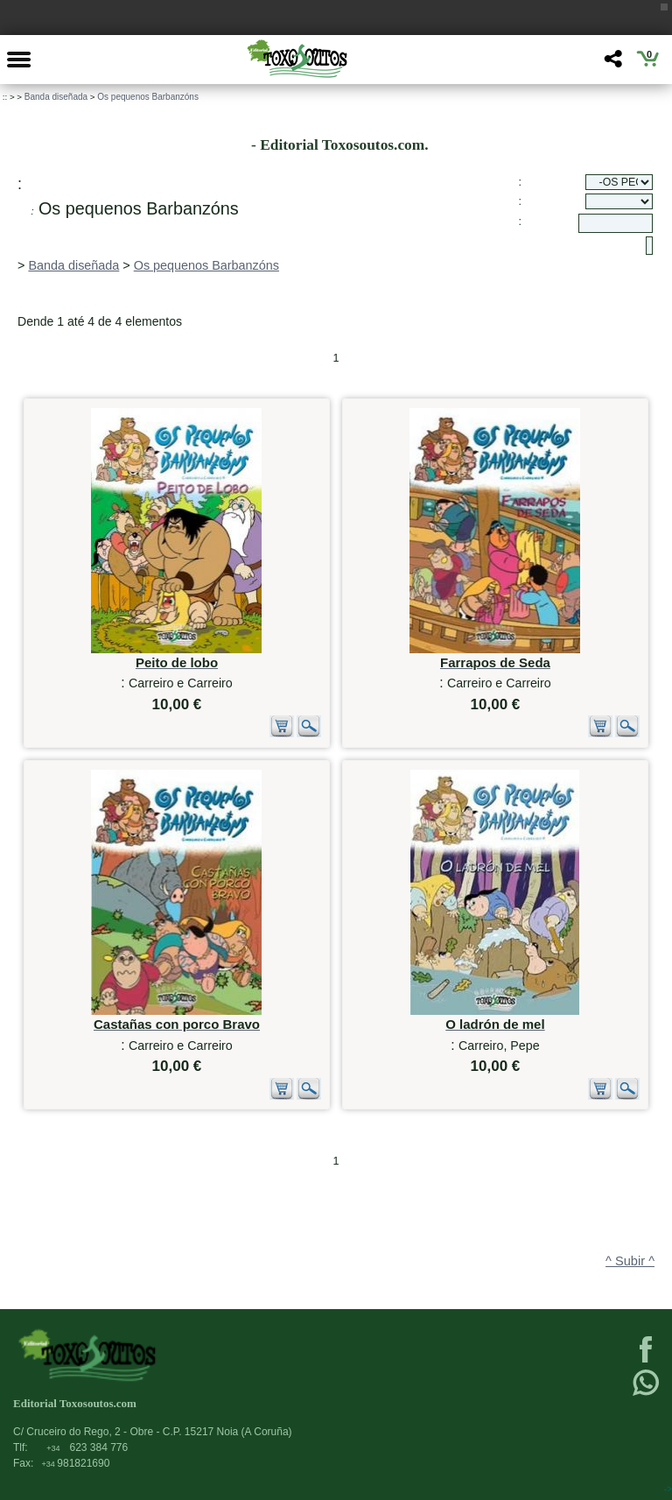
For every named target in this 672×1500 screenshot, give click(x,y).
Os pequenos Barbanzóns (148, 97)
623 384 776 (87, 1447)
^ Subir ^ (630, 1261)
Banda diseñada (56, 97)
